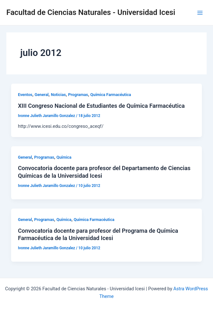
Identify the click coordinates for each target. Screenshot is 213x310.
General (42, 94)
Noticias (58, 94)
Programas (78, 94)
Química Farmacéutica (110, 94)
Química (63, 157)
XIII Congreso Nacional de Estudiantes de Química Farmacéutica (101, 105)
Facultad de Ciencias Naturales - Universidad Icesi (90, 12)
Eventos (25, 94)
